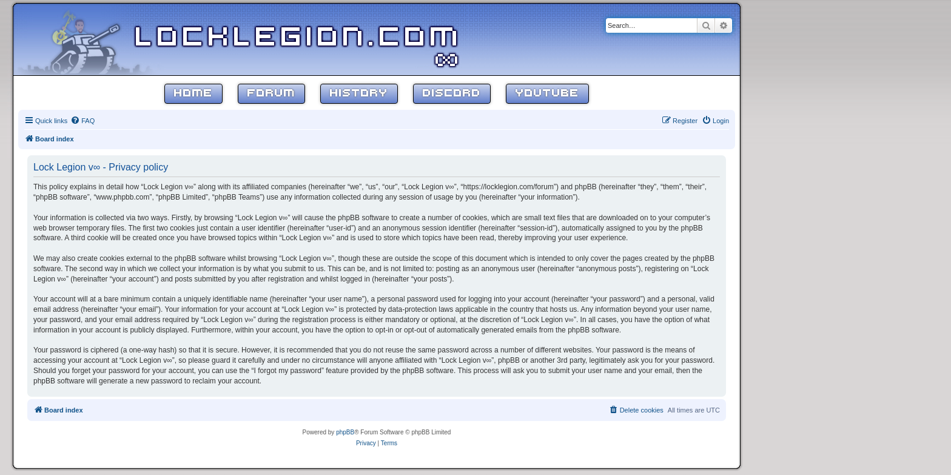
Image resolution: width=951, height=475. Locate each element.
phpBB (345, 432)
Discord (452, 93)
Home (193, 93)
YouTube (547, 93)
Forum (271, 93)
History (359, 93)
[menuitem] (82, 120)
